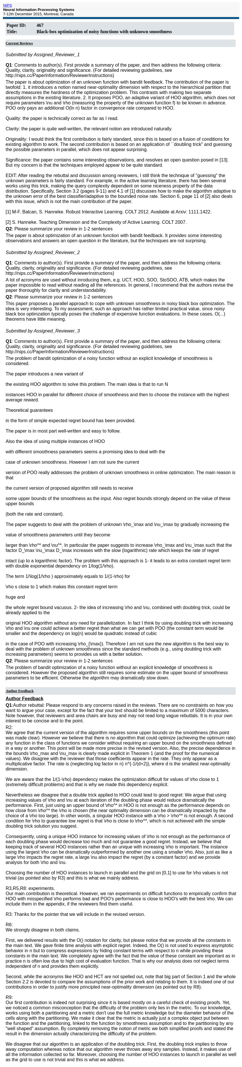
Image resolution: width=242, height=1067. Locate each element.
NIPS (7, 5)
